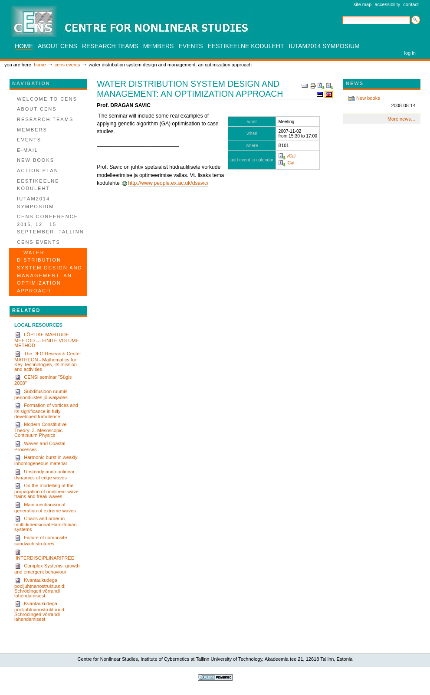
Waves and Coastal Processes (39, 446)
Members (158, 46)
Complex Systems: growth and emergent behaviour (46, 568)
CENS (131, 21)
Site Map (363, 4)
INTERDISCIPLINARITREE (44, 555)
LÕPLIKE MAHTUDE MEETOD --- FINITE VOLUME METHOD (46, 339)
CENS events (67, 64)
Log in (410, 53)
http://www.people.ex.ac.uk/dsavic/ (168, 183)
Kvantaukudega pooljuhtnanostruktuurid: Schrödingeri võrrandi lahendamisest (40, 587)
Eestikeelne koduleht (246, 46)
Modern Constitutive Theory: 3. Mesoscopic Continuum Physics (40, 429)
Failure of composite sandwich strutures (40, 540)
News (355, 83)
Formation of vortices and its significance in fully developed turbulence (46, 410)
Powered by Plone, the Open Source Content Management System (215, 677)
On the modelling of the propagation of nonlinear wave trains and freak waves (46, 490)
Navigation (31, 83)
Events (191, 46)
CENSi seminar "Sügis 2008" (43, 380)
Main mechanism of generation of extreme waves (45, 507)
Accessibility (387, 4)
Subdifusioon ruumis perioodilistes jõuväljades (41, 394)
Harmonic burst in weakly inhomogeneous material (45, 460)
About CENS (57, 46)
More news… (401, 118)
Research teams (110, 46)
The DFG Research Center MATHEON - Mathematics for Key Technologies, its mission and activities (47, 361)
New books (382, 102)
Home (24, 46)
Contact (411, 4)
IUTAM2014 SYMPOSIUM (324, 46)
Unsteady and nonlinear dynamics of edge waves (44, 474)
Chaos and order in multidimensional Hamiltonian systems (45, 523)
